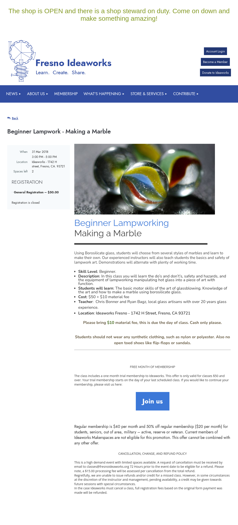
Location (21, 162)
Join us (152, 401)
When (23, 152)
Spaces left (20, 171)
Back (15, 118)
